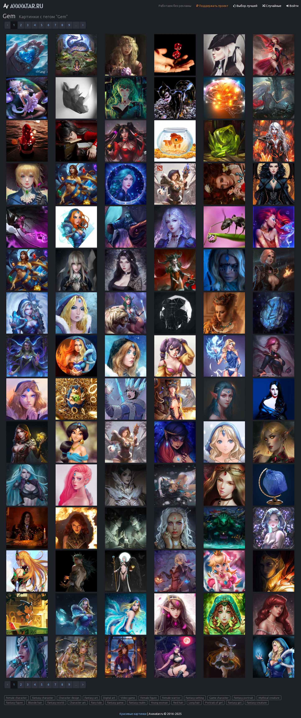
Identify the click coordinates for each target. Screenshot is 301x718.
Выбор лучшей (245, 6)
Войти (292, 6)
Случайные (271, 6)
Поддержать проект (212, 6)
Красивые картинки (133, 713)
